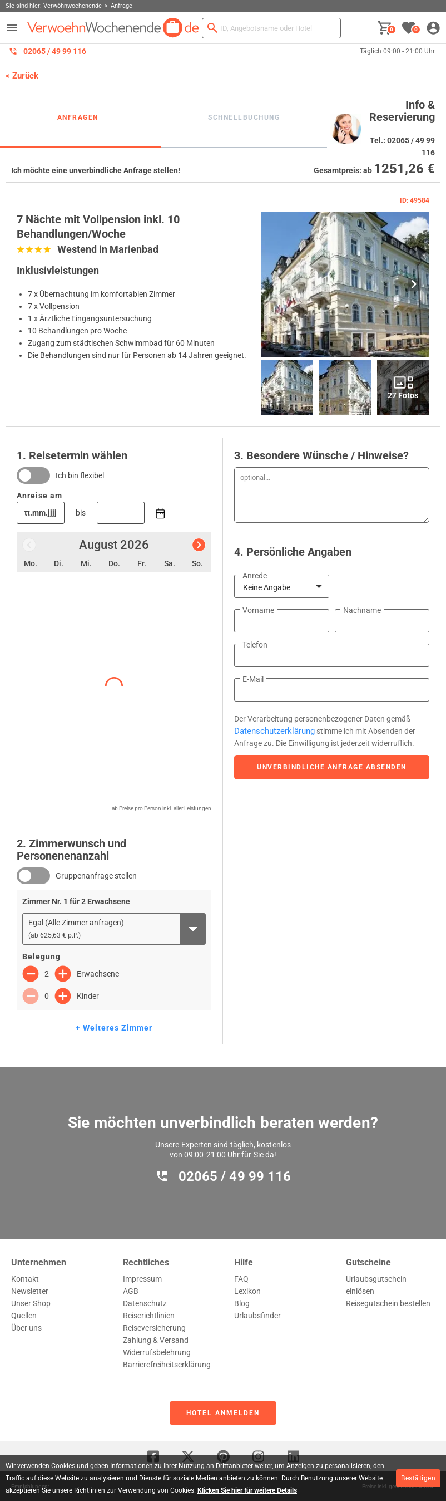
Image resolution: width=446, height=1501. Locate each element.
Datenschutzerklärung (274, 731)
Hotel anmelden (223, 1413)
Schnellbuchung (244, 117)
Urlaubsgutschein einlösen (376, 1285)
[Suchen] (212, 28)
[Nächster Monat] (199, 545)
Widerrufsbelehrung (157, 1352)
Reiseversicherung (154, 1327)
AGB (130, 1291)
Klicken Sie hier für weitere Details (247, 1490)
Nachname (362, 610)
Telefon (254, 644)
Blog (242, 1303)
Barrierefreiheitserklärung (167, 1364)
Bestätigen (418, 1478)
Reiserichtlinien (149, 1315)
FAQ (241, 1278)
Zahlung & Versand (156, 1340)
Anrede (254, 575)
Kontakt (25, 1278)
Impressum (142, 1278)
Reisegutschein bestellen (388, 1303)
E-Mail (253, 679)
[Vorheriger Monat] (29, 545)
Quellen (24, 1315)
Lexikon (247, 1291)
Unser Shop (31, 1303)
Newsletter (29, 1291)
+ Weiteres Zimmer (114, 1027)
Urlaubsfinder (257, 1315)
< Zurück (22, 76)
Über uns (26, 1327)
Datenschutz (145, 1303)
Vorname (258, 610)
